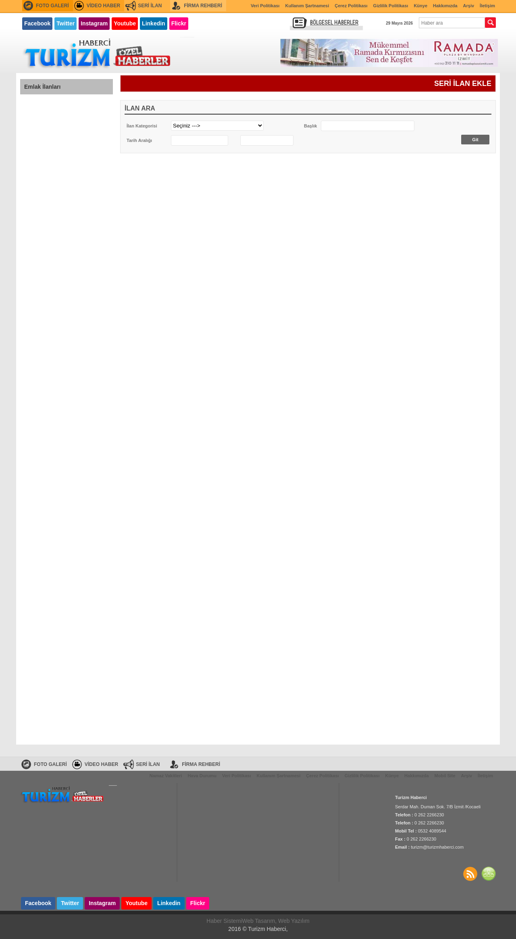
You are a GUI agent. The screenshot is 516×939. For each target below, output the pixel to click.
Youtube (125, 23)
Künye (420, 5)
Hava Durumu (201, 775)
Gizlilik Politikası (390, 5)
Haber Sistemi (224, 921)
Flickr (178, 23)
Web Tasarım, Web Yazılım (276, 921)
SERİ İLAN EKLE (462, 83)
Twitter (65, 23)
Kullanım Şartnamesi (307, 5)
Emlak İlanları (42, 86)
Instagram (94, 23)
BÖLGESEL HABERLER (334, 22)
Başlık (310, 125)
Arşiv (468, 5)
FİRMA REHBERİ (203, 5)
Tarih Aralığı (139, 140)
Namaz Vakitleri (166, 775)
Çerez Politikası (351, 5)
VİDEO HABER (103, 5)
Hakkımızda (445, 5)
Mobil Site (445, 775)
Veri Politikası (265, 5)
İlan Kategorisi (142, 125)
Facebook (37, 23)
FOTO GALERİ (52, 5)
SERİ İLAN (150, 5)
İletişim (487, 5)
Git (475, 139)
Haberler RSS (470, 873)
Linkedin (153, 23)
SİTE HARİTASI (488, 873)
